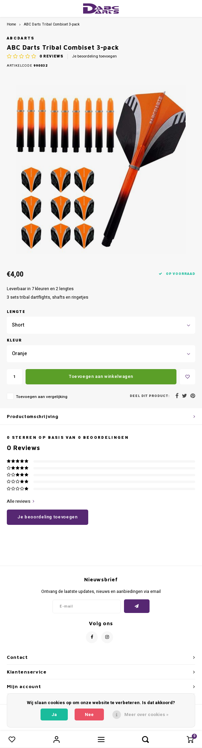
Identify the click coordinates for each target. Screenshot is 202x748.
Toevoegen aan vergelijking (41, 397)
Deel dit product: (150, 396)
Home (11, 24)
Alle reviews (20, 501)
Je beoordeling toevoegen (94, 56)
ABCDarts (21, 38)
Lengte (16, 311)
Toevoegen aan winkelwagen (101, 376)
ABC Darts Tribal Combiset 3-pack (52, 24)
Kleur (14, 340)
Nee (89, 714)
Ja (54, 714)
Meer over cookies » (146, 714)
